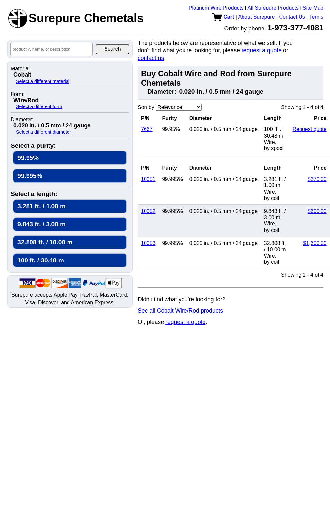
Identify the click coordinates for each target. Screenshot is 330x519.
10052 (148, 211)
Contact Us (292, 17)
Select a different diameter (43, 132)
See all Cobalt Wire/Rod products (180, 310)
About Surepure (256, 17)
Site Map (313, 7)
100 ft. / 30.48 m (40, 260)
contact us (151, 58)
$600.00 (317, 211)
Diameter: (22, 119)
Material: (21, 68)
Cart (223, 17)
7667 (147, 129)
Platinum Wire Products (216, 7)
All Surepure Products (273, 7)
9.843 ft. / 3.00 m (41, 224)
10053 (148, 243)
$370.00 (317, 179)
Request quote (310, 129)
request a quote (261, 50)
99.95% (28, 157)
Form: (18, 94)
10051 (148, 179)
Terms (316, 17)
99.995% (29, 175)
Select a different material (42, 81)
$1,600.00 (314, 243)
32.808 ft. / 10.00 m (45, 242)
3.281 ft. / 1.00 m (41, 206)
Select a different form (39, 106)
